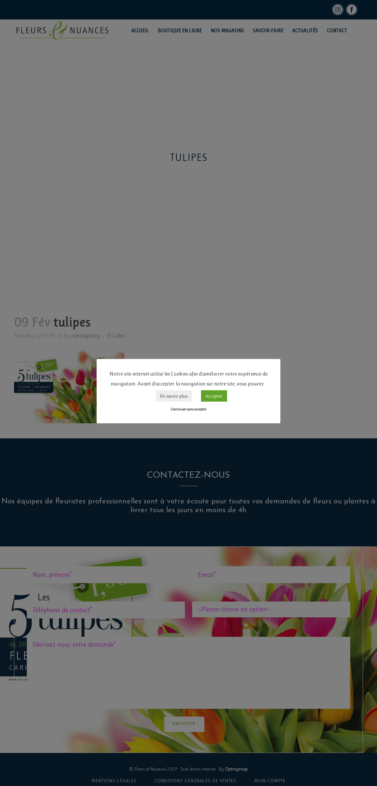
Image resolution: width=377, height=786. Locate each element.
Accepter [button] (214, 396)
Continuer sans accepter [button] (188, 409)
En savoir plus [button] (173, 396)
